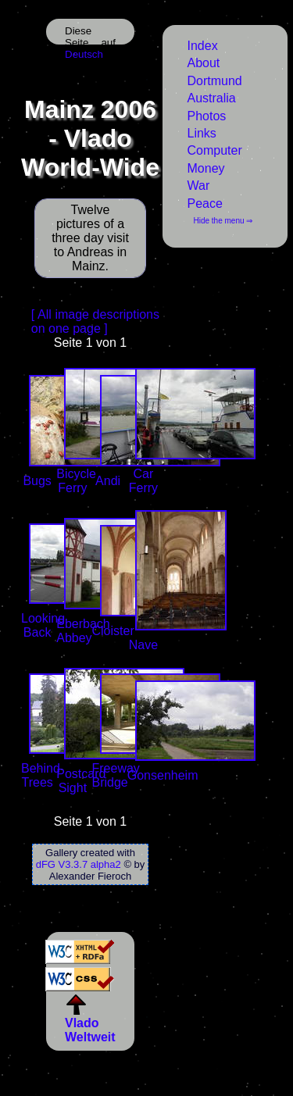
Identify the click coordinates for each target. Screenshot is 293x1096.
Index (203, 45)
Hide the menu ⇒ (223, 220)
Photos (207, 116)
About (204, 63)
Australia (212, 98)
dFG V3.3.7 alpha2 (78, 864)
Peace (205, 203)
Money (206, 168)
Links (202, 133)
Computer (215, 150)
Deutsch (84, 54)
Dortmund (215, 80)
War (199, 185)
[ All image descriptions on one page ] (95, 321)
